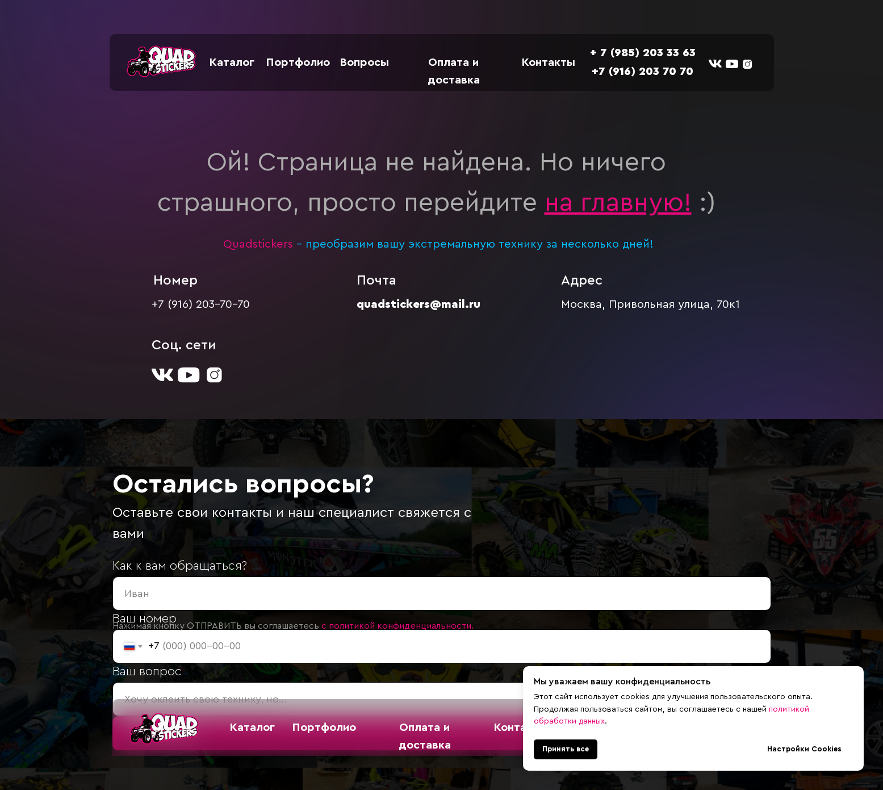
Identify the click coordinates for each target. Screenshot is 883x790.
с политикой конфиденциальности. (397, 625)
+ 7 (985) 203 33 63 (643, 52)
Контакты (548, 62)
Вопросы (364, 62)
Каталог (231, 62)
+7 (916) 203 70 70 (642, 71)
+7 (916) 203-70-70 (201, 304)
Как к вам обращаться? (179, 565)
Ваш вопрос (147, 671)
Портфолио (298, 62)
